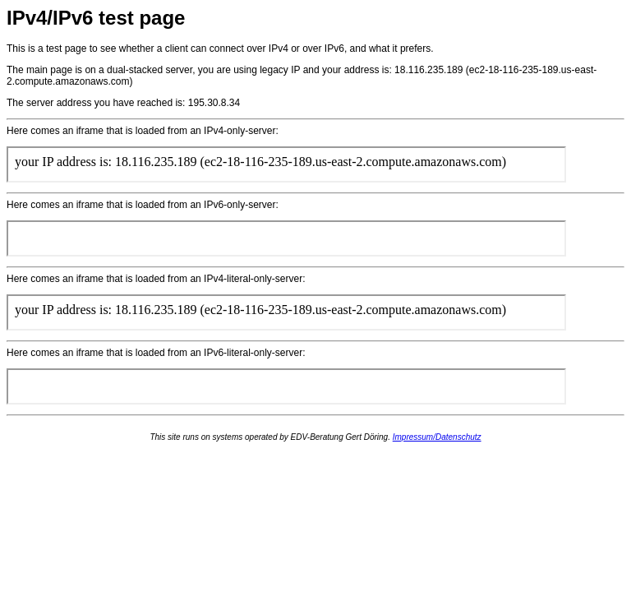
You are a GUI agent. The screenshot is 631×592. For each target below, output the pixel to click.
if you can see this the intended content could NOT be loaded (286, 164)
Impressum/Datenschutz (437, 437)
